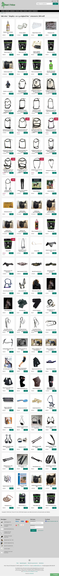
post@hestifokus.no (37, 565)
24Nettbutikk (32, 573)
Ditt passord (32, 525)
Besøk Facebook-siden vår (51, 521)
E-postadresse (33, 521)
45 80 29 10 (26, 565)
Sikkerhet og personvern (33, 563)
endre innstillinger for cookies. (33, 571)
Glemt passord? (40, 530)
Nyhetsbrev (41, 563)
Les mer (24, 571)
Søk (55, 3)
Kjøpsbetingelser (23, 563)
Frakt (17, 563)
